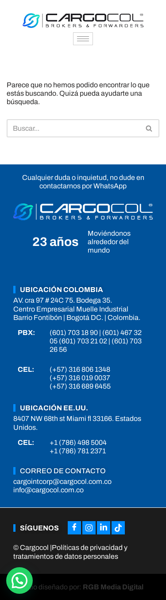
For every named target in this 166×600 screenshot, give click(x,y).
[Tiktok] (118, 527)
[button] (19, 580)
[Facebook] (74, 527)
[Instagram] (89, 527)
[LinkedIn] (103, 527)
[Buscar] (73, 128)
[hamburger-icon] (83, 38)
